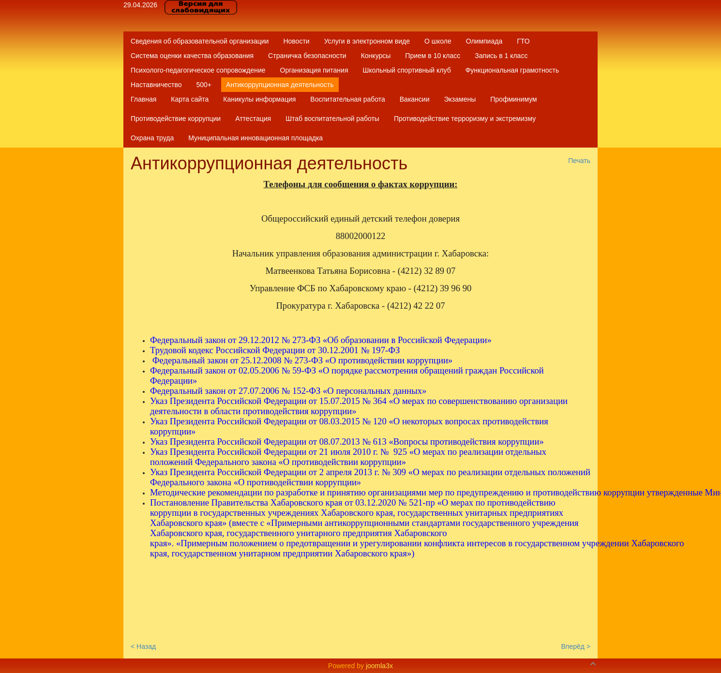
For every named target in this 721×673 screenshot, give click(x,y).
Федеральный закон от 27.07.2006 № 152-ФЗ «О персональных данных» (288, 391)
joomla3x (379, 666)
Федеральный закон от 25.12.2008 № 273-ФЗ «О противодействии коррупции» (302, 360)
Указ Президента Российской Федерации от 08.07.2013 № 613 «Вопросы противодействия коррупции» (347, 441)
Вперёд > (575, 646)
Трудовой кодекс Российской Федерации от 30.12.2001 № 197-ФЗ (275, 350)
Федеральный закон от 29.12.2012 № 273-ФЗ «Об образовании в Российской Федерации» (321, 340)
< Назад (143, 646)
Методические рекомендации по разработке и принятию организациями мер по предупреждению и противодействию (376, 492)
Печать (579, 161)
